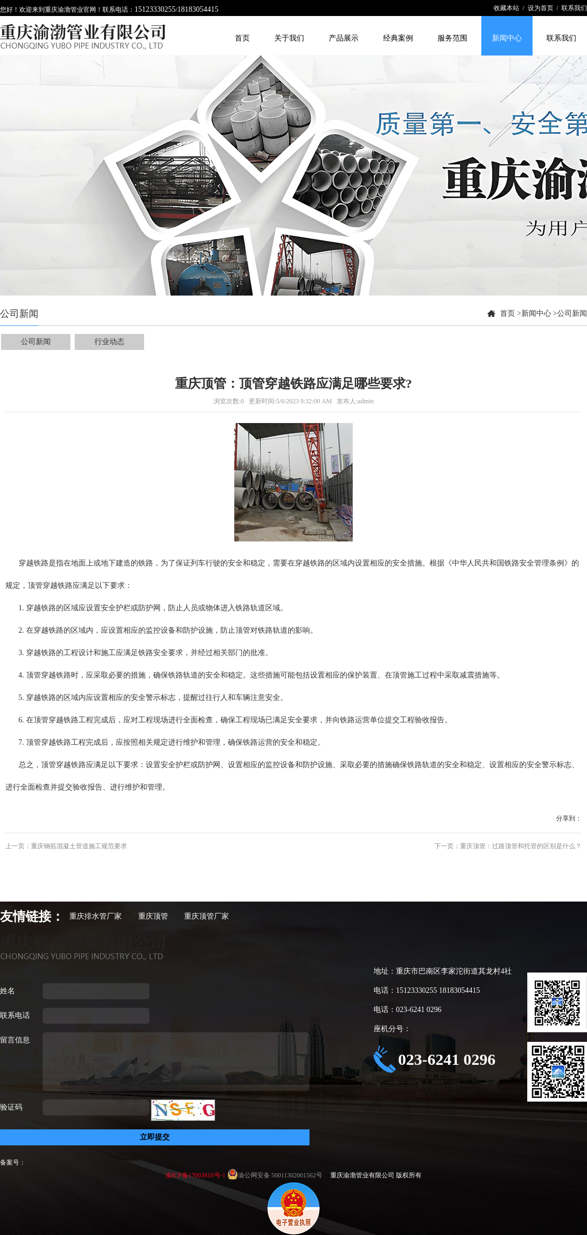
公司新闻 (572, 313)
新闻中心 (507, 38)
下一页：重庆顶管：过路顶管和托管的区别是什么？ (508, 846)
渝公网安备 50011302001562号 (281, 1175)
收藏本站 (506, 8)
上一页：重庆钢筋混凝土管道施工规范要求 (66, 846)
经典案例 (398, 38)
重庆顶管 (153, 916)
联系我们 (574, 8)
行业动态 (109, 342)
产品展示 (344, 38)
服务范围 (452, 38)
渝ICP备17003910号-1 (196, 1175)
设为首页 (540, 8)
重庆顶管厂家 (206, 916)
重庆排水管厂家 (95, 916)
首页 (242, 38)
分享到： (569, 818)
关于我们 (289, 38)
